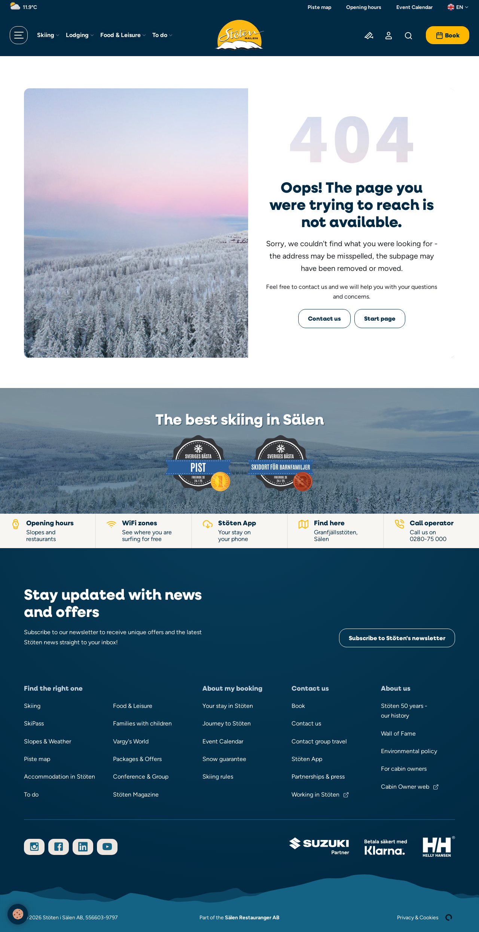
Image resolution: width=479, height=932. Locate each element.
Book (298, 705)
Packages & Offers (137, 759)
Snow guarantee (224, 759)
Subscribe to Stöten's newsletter (397, 638)
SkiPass (34, 723)
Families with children (142, 723)
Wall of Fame (398, 733)
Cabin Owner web (405, 786)
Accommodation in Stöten (59, 776)
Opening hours (363, 7)
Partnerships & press (318, 776)
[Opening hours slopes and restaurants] (48, 531)
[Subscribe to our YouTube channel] (107, 847)
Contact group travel (319, 741)
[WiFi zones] (144, 531)
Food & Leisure (120, 35)
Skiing (45, 35)
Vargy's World (131, 741)
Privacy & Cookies (418, 917)
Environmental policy (409, 751)
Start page (380, 318)
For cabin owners (404, 768)
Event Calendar (414, 7)
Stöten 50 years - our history (404, 710)
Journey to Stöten (226, 723)
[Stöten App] (240, 531)
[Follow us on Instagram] (34, 847)
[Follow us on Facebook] (58, 847)
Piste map (319, 7)
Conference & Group (140, 776)
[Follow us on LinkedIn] (83, 847)
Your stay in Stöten (227, 705)
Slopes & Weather (47, 741)
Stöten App (307, 759)
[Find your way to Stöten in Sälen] (336, 531)
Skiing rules (217, 776)
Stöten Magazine (136, 794)
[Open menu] (19, 35)
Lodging (77, 35)
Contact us (324, 318)
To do (159, 35)
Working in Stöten (315, 794)
